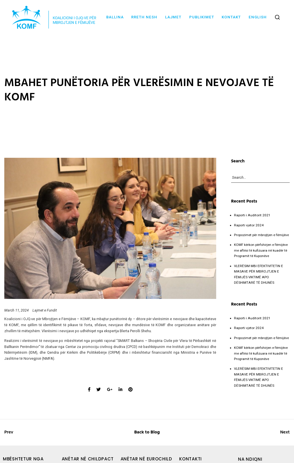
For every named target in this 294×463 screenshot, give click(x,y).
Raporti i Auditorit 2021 (252, 215)
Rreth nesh (144, 17)
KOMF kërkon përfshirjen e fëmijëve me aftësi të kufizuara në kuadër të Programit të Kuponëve (261, 250)
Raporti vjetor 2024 (249, 225)
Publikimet (201, 17)
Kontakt (231, 17)
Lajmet (173, 17)
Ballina (115, 17)
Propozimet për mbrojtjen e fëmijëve (261, 235)
